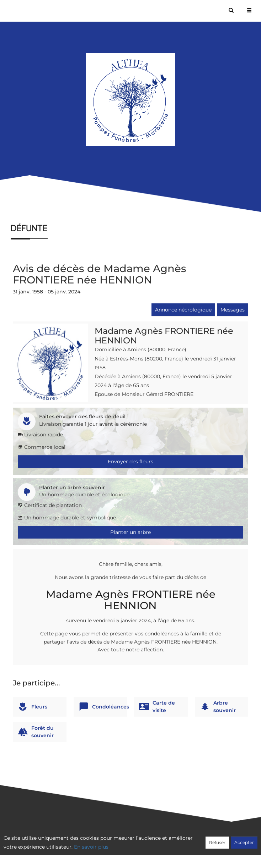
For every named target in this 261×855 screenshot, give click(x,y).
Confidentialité (127, 840)
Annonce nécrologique (183, 310)
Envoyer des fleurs (130, 461)
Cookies (159, 840)
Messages (232, 310)
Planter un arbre (130, 532)
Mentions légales (195, 840)
